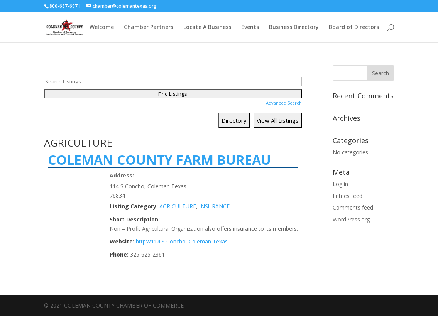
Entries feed (347, 195)
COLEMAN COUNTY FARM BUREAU (159, 160)
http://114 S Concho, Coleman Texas (182, 241)
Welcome (102, 27)
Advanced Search (284, 103)
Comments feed (353, 207)
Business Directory (294, 27)
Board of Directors (354, 27)
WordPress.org (351, 219)
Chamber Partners (148, 27)
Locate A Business (207, 27)
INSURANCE (214, 206)
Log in (340, 184)
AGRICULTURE (177, 206)
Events (250, 27)
